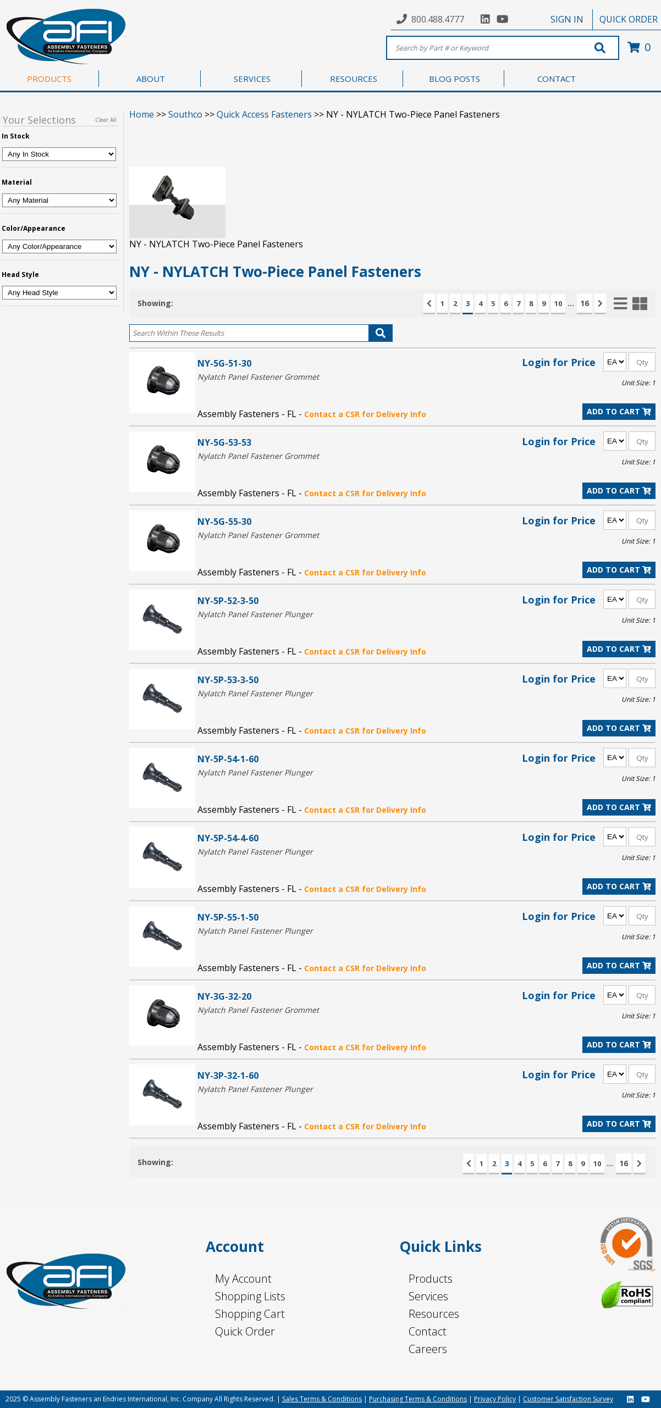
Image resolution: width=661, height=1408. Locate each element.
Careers (428, 1349)
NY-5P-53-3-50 (227, 679)
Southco (185, 114)
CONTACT (556, 78)
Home (141, 114)
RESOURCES (353, 78)
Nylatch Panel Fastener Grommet (258, 377)
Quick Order (245, 1331)
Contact (428, 1331)
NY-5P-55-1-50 (227, 917)
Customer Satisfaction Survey (568, 1399)
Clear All (106, 120)
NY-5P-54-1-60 (227, 758)
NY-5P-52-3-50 (227, 600)
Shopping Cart (250, 1313)
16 (584, 303)
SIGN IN (566, 19)
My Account (243, 1278)
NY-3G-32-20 (224, 996)
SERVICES (252, 78)
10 (558, 303)
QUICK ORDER (628, 19)
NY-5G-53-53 (224, 442)
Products (431, 1278)
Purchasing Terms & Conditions (418, 1399)
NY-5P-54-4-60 (227, 838)
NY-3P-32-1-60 (227, 1075)
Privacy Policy (495, 1399)
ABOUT (150, 78)
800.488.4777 (437, 19)
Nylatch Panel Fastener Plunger (255, 614)
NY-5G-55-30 (224, 521)
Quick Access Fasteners (264, 114)
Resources (434, 1313)
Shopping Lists (250, 1296)
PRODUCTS (49, 78)
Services (428, 1296)
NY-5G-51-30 (224, 363)
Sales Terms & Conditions (322, 1399)
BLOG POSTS (454, 78)
